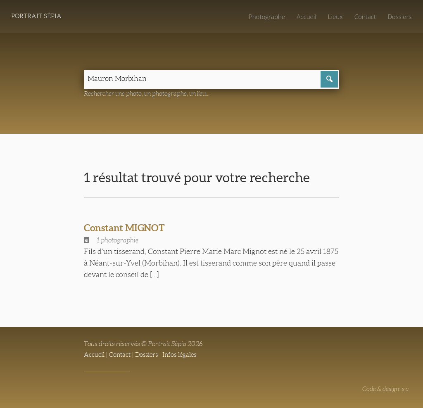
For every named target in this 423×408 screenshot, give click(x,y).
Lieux (332, 16)
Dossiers (398, 16)
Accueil (303, 16)
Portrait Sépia (38, 16)
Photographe (262, 16)
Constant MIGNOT (127, 229)
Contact (363, 16)
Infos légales (185, 355)
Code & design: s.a (384, 390)
